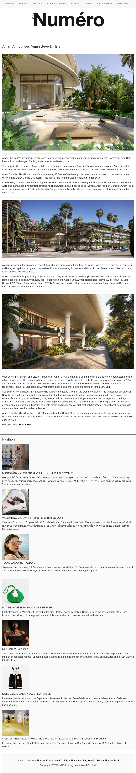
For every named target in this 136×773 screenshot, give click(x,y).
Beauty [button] (23, 3)
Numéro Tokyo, (62, 760)
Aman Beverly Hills (22, 424)
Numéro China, (79, 760)
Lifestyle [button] (37, 3)
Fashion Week (104, 3)
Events (89, 3)
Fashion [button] (9, 3)
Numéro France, (45, 760)
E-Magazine (122, 3)
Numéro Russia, (96, 760)
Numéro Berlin (112, 760)
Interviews (75, 3)
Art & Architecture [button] (56, 3)
